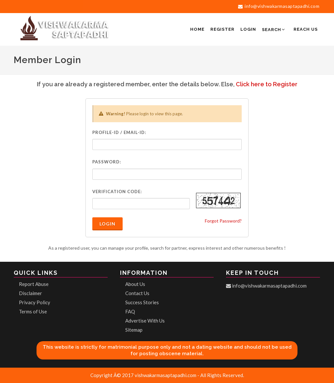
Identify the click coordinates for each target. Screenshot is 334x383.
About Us (135, 284)
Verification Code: (117, 191)
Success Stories (142, 302)
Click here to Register (266, 84)
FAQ (130, 311)
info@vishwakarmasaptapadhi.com (278, 6)
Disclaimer (30, 293)
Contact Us (137, 293)
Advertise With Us (145, 321)
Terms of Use (33, 311)
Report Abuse (34, 284)
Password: (106, 161)
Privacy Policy (34, 302)
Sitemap (134, 330)
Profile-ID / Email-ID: (119, 132)
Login (107, 223)
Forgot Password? (223, 221)
